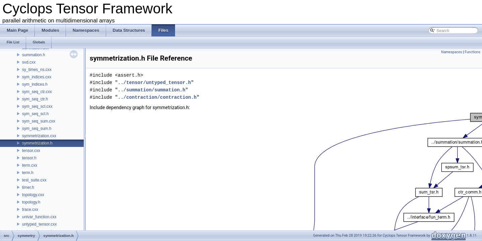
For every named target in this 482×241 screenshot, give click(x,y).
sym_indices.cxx (36, 77)
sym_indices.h (35, 84)
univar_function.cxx (39, 217)
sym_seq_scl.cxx (37, 106)
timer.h (28, 187)
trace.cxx (30, 209)
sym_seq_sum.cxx (38, 121)
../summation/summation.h (151, 90)
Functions (472, 52)
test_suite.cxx (34, 180)
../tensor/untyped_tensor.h (154, 82)
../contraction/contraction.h (157, 97)
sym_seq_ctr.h (35, 99)
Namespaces (451, 52)
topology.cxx (33, 194)
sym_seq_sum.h (36, 128)
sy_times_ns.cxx (37, 69)
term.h (27, 172)
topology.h (31, 202)
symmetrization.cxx (39, 136)
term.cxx (29, 165)
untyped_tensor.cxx (39, 224)
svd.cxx (28, 62)
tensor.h (29, 158)
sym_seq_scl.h (35, 113)
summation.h (33, 55)
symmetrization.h (37, 143)
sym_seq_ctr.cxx (37, 91)
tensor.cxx (31, 150)
